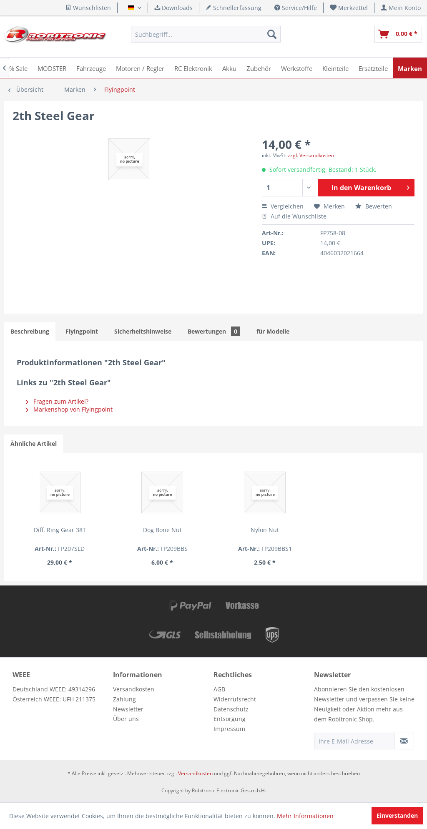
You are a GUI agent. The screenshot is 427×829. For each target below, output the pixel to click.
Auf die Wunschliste (294, 216)
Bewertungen (214, 331)
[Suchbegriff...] (205, 34)
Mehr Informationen (305, 816)
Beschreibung (29, 331)
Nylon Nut (213, 530)
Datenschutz (231, 709)
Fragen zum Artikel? (57, 401)
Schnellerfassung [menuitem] (233, 8)
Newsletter (128, 709)
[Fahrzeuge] (91, 68)
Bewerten (373, 206)
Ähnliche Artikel (33, 443)
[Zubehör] (258, 68)
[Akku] (229, 68)
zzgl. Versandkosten (311, 155)
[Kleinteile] (335, 68)
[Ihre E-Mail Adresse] (354, 741)
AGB (219, 689)
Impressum (229, 729)
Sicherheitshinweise (142, 331)
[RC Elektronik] (193, 68)
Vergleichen (283, 206)
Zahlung (124, 699)
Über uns (126, 719)
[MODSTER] (52, 68)
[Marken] (410, 68)
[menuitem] (349, 8)
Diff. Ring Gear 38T (49, 530)
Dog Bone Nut (131, 530)
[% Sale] (18, 68)
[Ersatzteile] (373, 68)
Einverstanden (397, 815)
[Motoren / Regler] (140, 68)
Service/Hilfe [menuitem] (295, 8)
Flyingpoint (81, 331)
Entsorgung (230, 719)
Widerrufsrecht (235, 699)
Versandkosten (133, 689)
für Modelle (272, 331)
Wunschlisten (88, 8)
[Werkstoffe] (296, 68)
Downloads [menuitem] (173, 8)
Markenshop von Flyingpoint (69, 409)
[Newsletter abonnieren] (404, 741)
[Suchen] (272, 34)
